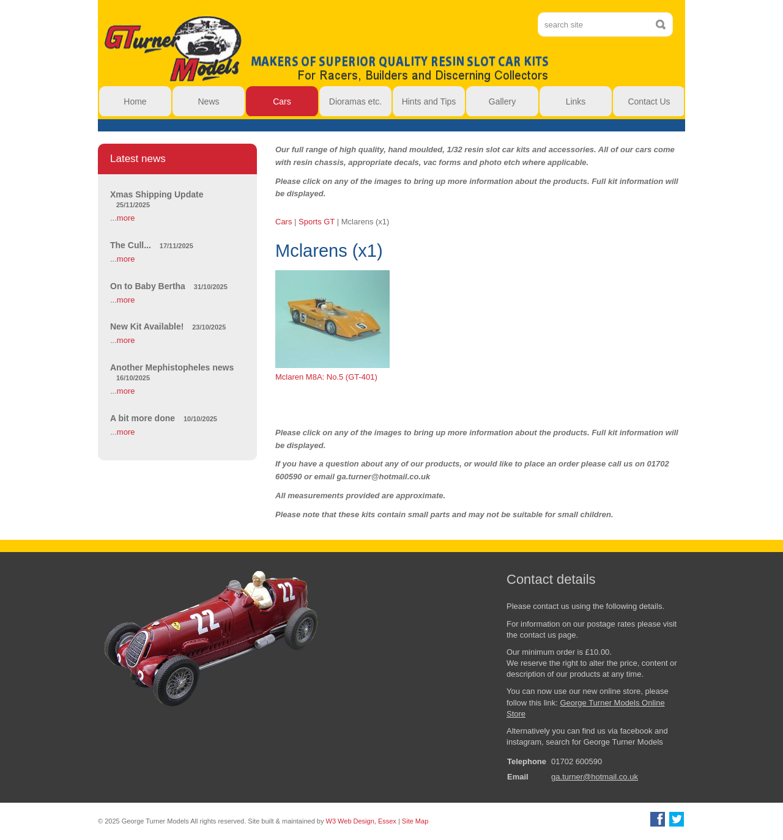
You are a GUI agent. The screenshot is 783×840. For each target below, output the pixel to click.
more (126, 218)
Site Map (415, 821)
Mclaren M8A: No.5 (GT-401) (332, 325)
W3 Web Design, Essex (361, 821)
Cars (283, 221)
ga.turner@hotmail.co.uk (594, 776)
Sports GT (317, 221)
